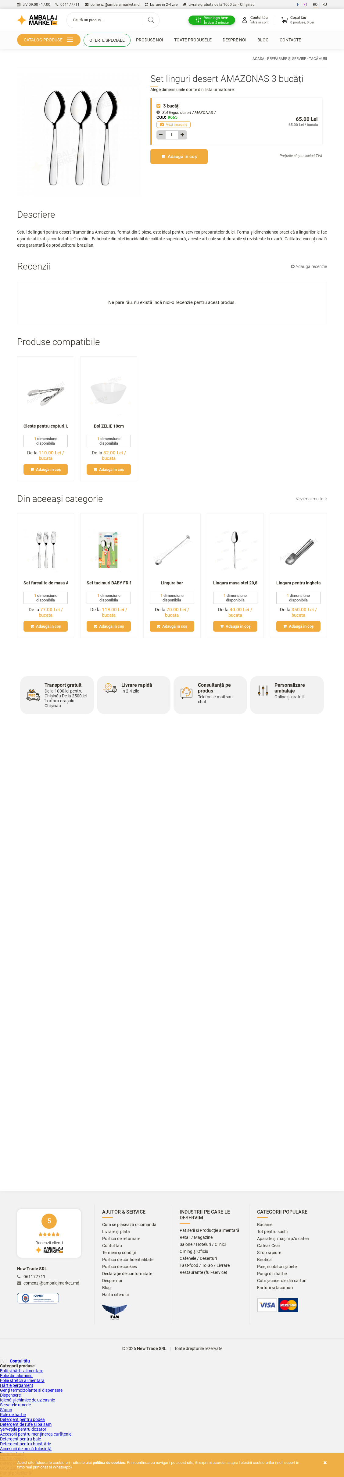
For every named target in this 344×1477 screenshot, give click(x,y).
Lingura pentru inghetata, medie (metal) (298, 582)
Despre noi (234, 39)
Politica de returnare (121, 1238)
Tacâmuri (318, 59)
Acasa (258, 59)
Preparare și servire (286, 59)
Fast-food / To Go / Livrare (205, 1265)
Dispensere (10, 1395)
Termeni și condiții (119, 1252)
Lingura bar (172, 582)
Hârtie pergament (16, 1385)
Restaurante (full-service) (203, 1272)
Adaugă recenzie (309, 266)
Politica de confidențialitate (127, 1259)
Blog (263, 39)
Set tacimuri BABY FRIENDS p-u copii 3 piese (109, 582)
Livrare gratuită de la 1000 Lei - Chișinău (219, 4)
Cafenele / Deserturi (198, 1258)
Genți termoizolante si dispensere (31, 1390)
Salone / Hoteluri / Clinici (203, 1244)
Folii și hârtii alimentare (21, 1370)
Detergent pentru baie (20, 1438)
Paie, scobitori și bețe (277, 1266)
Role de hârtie (13, 1414)
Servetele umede (15, 1404)
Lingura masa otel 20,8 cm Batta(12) (235, 582)
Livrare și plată (116, 1231)
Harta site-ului (115, 1294)
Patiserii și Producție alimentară (209, 1230)
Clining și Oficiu (194, 1251)
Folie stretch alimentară (22, 1380)
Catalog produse (49, 40)
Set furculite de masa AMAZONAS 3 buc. (45, 582)
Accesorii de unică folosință (26, 1448)
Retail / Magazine (196, 1237)
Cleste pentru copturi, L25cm (45, 426)
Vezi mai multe (311, 498)
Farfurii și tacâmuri (275, 1287)
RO (315, 4)
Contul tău (112, 1245)
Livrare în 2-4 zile (161, 4)
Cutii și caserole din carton (281, 1280)
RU (324, 4)
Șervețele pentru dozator (23, 1429)
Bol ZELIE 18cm (109, 426)
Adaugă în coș (179, 156)
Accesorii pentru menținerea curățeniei (36, 1434)
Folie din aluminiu (16, 1375)
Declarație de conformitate (127, 1273)
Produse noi (149, 39)
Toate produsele (193, 39)
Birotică (264, 1259)
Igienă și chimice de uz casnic (27, 1400)
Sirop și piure (269, 1252)
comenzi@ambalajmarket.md (112, 4)
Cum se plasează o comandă (129, 1224)
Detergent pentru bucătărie (25, 1443)
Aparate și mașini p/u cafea (283, 1238)
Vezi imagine (173, 124)
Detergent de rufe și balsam (26, 1424)
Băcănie (264, 1224)
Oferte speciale (107, 40)
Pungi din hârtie (272, 1273)
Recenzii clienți (49, 1233)
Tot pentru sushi (272, 1231)
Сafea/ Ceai (268, 1245)
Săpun (6, 1409)
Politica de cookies (119, 1266)
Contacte (290, 39)
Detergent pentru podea (22, 1419)
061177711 (68, 4)
